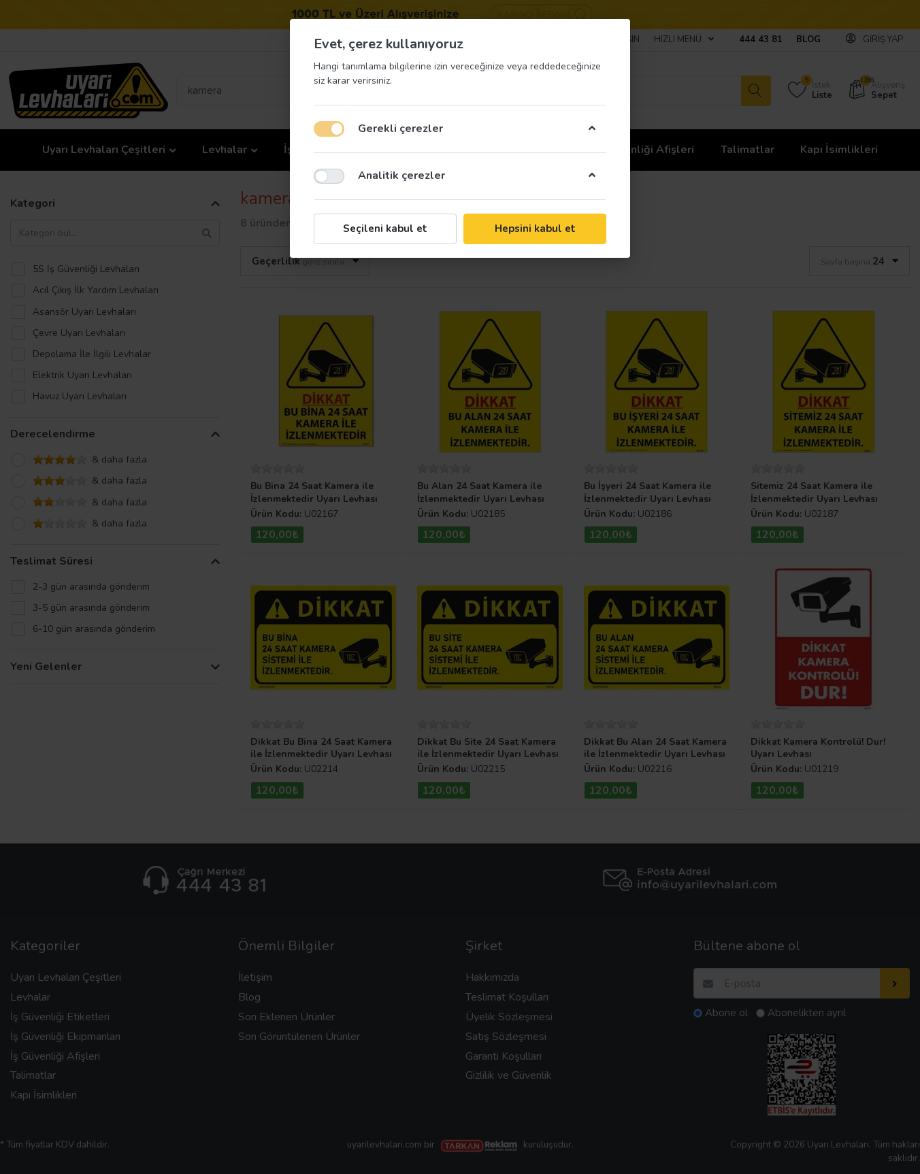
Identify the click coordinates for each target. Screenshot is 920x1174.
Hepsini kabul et (535, 228)
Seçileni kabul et (385, 228)
